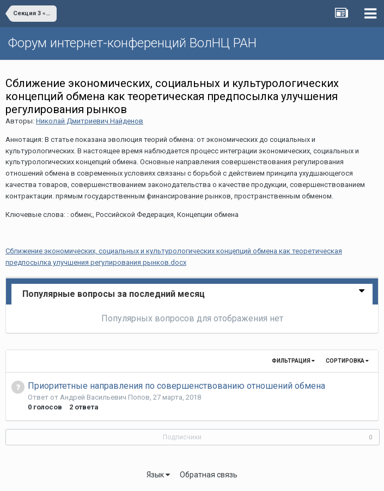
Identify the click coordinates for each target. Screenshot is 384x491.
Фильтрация (293, 361)
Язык (158, 474)
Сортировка (347, 361)
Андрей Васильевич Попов (105, 397)
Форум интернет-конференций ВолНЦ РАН (132, 43)
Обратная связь (208, 474)
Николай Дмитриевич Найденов (89, 121)
